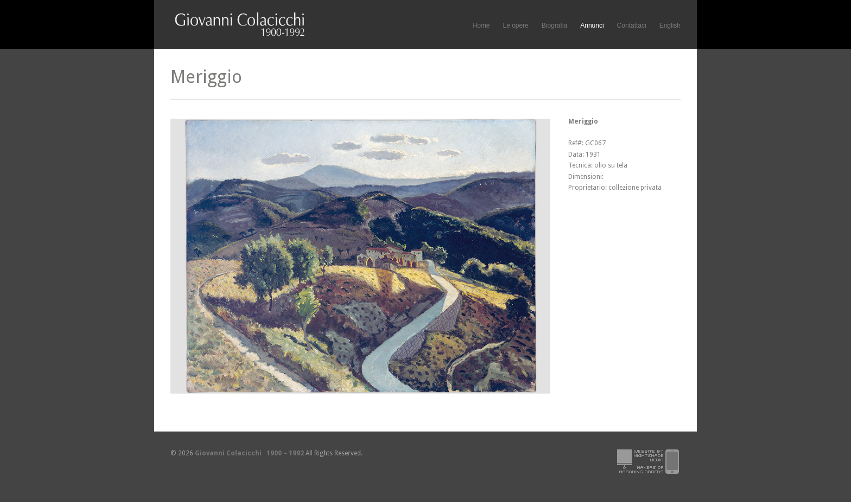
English (670, 25)
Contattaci (631, 25)
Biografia (554, 25)
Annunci (592, 25)
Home (481, 25)
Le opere (515, 26)
